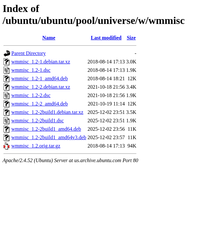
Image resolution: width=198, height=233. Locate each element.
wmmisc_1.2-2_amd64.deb (39, 103)
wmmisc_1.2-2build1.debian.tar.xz (47, 112)
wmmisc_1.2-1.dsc (31, 70)
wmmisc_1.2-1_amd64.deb (39, 78)
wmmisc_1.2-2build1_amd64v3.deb (48, 137)
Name (48, 37)
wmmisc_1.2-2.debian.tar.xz (40, 87)
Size (131, 37)
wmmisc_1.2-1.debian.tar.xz (40, 61)
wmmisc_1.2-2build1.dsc (37, 120)
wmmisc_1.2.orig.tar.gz (35, 146)
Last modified (106, 37)
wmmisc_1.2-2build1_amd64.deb (46, 129)
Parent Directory (28, 53)
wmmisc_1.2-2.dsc (31, 95)
